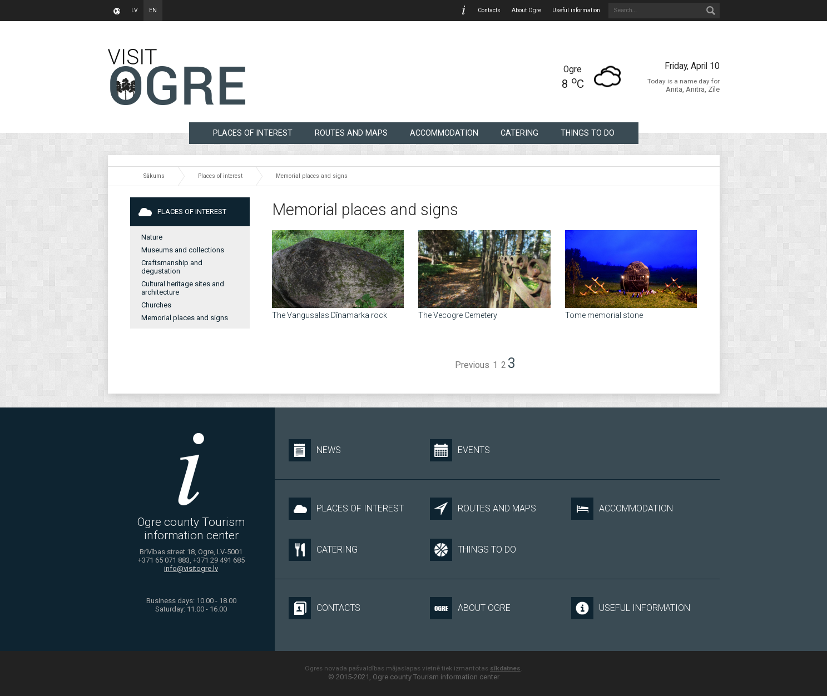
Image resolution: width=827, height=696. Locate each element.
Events (460, 450)
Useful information (576, 10)
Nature (151, 237)
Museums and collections (182, 250)
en (153, 10)
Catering (519, 132)
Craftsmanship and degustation (171, 266)
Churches (156, 305)
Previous (472, 365)
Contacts (489, 10)
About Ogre (526, 10)
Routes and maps (351, 132)
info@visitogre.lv (191, 568)
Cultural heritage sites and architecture (182, 288)
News (315, 450)
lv (134, 10)
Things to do (588, 132)
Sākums (154, 176)
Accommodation (444, 132)
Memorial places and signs (312, 176)
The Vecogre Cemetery (457, 315)
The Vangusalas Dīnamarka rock (329, 315)
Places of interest (253, 132)
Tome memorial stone (604, 315)
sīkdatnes (505, 668)
